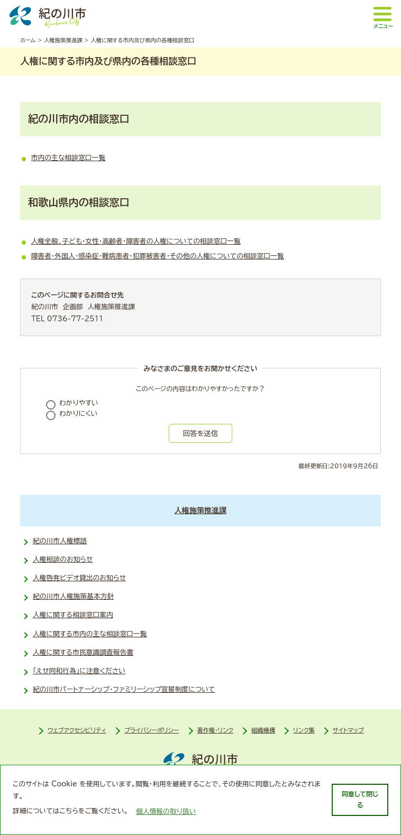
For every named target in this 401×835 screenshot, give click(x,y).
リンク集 (304, 730)
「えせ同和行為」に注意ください (79, 670)
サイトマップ (348, 730)
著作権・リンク (215, 730)
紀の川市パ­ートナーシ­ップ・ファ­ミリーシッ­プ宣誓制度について (124, 689)
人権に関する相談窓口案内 (73, 614)
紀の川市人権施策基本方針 (73, 596)
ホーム (27, 40)
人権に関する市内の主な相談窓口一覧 (90, 633)
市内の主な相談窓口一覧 (68, 157)
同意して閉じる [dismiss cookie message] (360, 799)
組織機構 (263, 730)
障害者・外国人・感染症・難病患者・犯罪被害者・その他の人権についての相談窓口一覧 (157, 256)
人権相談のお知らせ (63, 559)
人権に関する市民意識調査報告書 (83, 652)
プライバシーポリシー (151, 730)
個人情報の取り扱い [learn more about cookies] (166, 811)
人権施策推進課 (63, 40)
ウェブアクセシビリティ (77, 730)
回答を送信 (200, 433)
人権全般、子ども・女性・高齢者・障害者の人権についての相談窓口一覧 (136, 241)
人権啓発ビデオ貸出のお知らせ (79, 577)
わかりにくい (78, 413)
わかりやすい (78, 403)
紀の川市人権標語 (60, 540)
